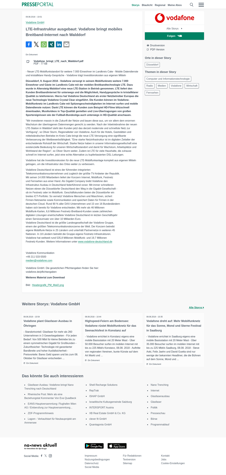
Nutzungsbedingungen (97, 459)
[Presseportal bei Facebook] (40, 456)
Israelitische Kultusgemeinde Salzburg (110, 402)
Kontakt (165, 456)
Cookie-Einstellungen (173, 463)
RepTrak (94, 391)
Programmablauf (160, 425)
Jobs (163, 459)
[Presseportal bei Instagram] (49, 456)
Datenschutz (92, 463)
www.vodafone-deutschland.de (95, 241)
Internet (155, 391)
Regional (160, 5)
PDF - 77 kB (58, 62)
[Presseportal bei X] (44, 456)
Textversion (129, 459)
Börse (154, 419)
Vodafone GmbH (35, 22)
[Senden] (66, 44)
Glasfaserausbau (160, 396)
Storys (136, 5)
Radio (150, 87)
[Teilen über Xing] (51, 44)
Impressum (91, 456)
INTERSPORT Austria (101, 408)
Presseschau (158, 413)
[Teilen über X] (36, 44)
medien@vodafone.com (39, 260)
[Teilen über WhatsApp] (44, 44)
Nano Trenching (159, 385)
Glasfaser (156, 402)
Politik (154, 408)
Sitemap (127, 463)
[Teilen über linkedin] (59, 44)
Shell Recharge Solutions (103, 385)
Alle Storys (174, 28)
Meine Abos (175, 5)
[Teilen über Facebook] (29, 44)
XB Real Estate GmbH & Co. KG (107, 413)
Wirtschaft (152, 94)
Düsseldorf (153, 65)
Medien (163, 87)
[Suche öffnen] (192, 5)
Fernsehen (170, 94)
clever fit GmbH (98, 419)
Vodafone (179, 87)
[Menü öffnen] (201, 5)
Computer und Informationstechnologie (168, 79)
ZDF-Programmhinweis (41, 413)
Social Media (92, 467)
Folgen (174, 36)
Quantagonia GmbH (100, 425)
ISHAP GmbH (97, 396)
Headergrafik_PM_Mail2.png (48, 285)
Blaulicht (147, 5)
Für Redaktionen (132, 456)
